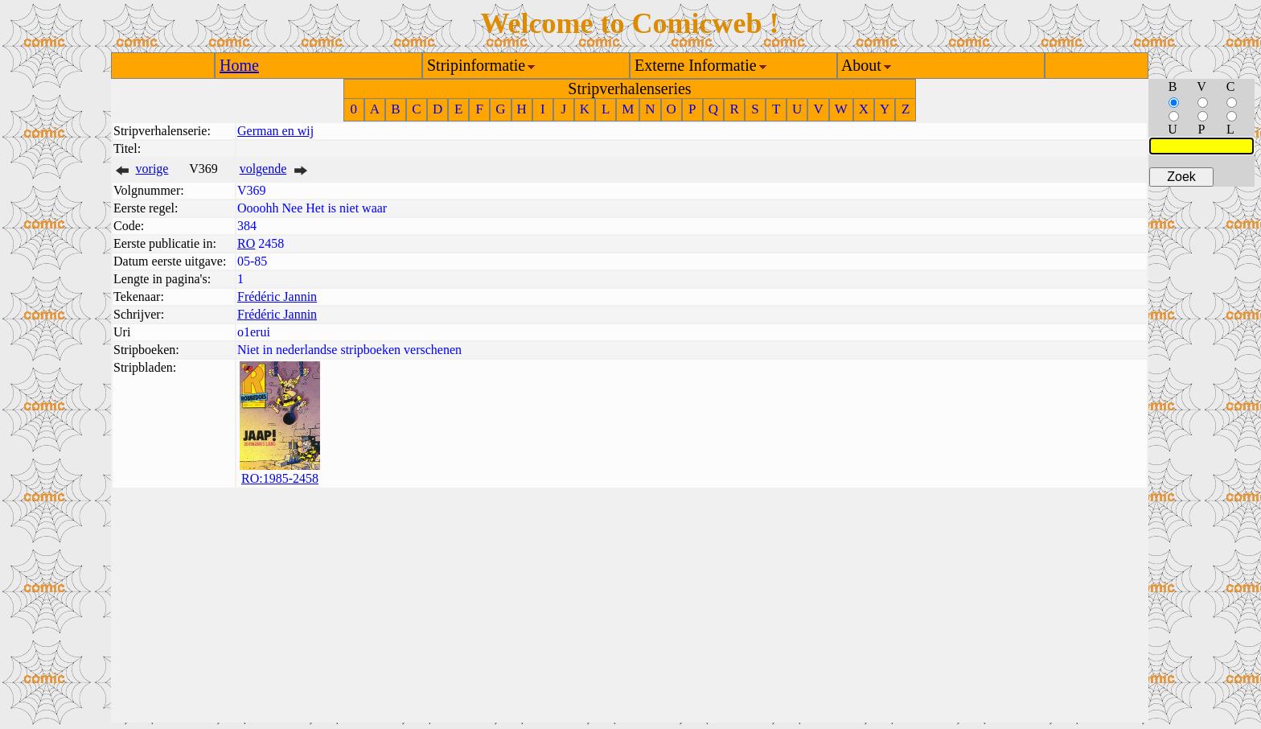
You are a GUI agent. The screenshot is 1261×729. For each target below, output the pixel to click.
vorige (152, 168)
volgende (263, 168)
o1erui (253, 332)
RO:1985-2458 (279, 478)
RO (246, 243)
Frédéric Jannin (277, 296)
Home (239, 65)
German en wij (275, 131)
